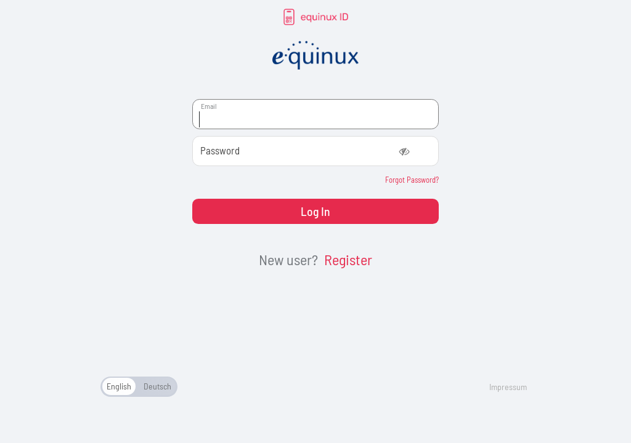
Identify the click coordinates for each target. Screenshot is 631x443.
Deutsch (157, 386)
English (119, 386)
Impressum (508, 386)
